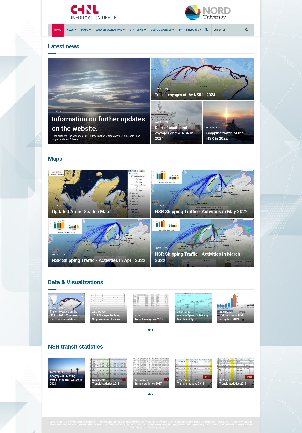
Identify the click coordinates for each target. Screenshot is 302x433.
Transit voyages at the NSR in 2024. (185, 95)
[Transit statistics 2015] (235, 373)
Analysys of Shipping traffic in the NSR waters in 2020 (66, 380)
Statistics (136, 29)
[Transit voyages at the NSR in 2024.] (202, 79)
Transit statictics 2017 (148, 383)
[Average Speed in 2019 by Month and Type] (193, 308)
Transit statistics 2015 (233, 383)
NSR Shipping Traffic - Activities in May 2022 (201, 211)
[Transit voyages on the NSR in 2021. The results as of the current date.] (66, 308)
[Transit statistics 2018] (108, 373)
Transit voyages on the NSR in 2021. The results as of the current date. (65, 315)
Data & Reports (189, 29)
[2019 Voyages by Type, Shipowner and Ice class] (108, 308)
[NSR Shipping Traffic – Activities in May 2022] (202, 194)
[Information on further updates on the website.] (99, 101)
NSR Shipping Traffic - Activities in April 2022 (98, 260)
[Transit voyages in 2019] (151, 308)
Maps (84, 29)
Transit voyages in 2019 (149, 319)
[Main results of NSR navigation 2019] (235, 308)
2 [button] (152, 330)
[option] (151, 101)
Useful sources (161, 29)
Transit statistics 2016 (190, 383)
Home (57, 29)
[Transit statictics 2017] (151, 373)
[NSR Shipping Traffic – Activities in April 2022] (99, 243)
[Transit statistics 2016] (193, 373)
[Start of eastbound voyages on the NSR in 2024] (176, 122)
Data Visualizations (109, 29)
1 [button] (149, 330)
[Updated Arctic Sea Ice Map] (99, 194)
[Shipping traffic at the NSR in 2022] (228, 122)
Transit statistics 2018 (105, 383)
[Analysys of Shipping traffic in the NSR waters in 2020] (66, 373)
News (70, 29)
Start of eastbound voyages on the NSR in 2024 (174, 133)
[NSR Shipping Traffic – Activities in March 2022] (202, 243)
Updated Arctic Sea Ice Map (80, 211)
